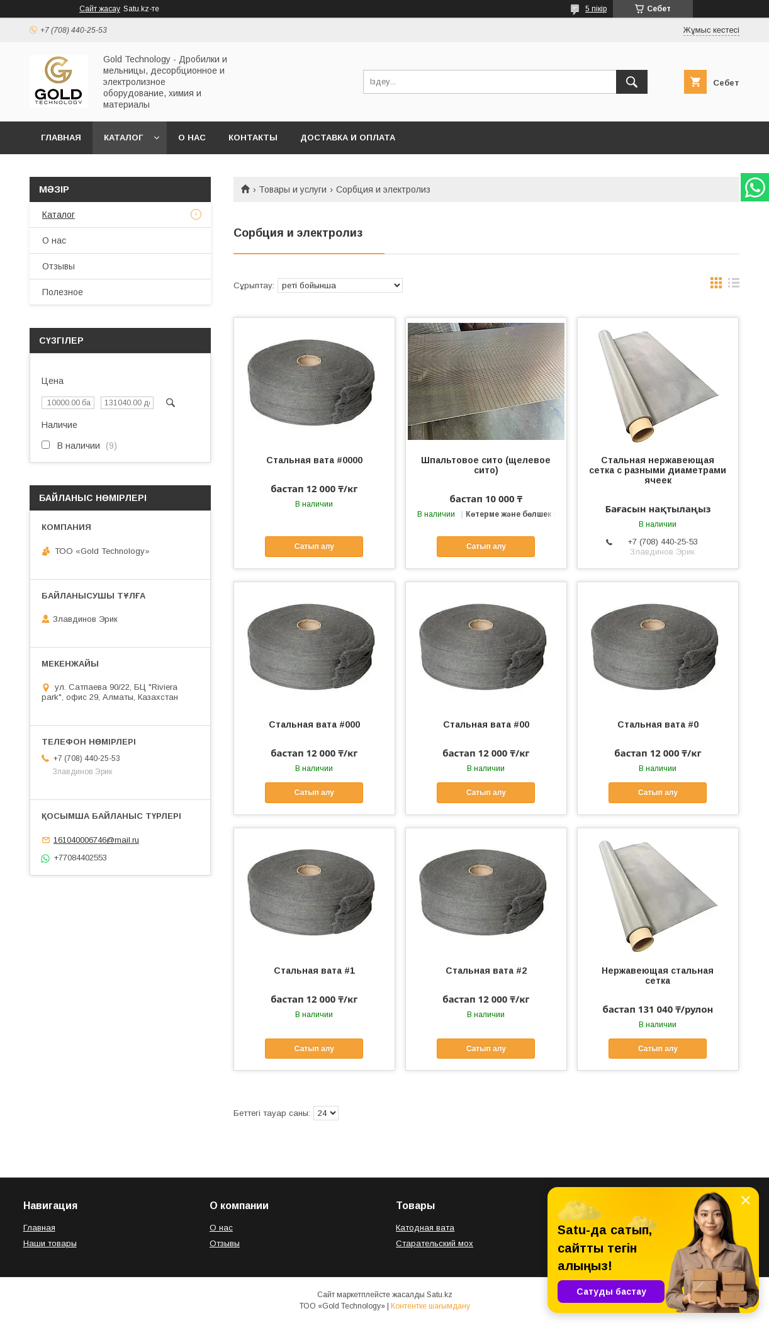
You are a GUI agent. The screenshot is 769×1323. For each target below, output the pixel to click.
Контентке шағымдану (430, 1306)
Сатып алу (314, 546)
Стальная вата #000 (314, 724)
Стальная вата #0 (658, 724)
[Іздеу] (632, 82)
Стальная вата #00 (486, 724)
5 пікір (596, 8)
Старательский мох (434, 1243)
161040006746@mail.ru (96, 840)
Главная (61, 137)
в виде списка (733, 286)
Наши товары (50, 1243)
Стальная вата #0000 (314, 460)
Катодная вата (425, 1227)
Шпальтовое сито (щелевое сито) (486, 465)
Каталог (123, 137)
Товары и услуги (293, 189)
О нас (192, 137)
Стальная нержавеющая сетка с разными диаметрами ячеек (657, 470)
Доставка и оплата (347, 137)
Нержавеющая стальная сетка (658, 976)
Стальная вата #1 (314, 971)
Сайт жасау (99, 8)
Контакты (253, 137)
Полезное (62, 292)
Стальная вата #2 (486, 971)
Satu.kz (439, 1294)
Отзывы (58, 266)
